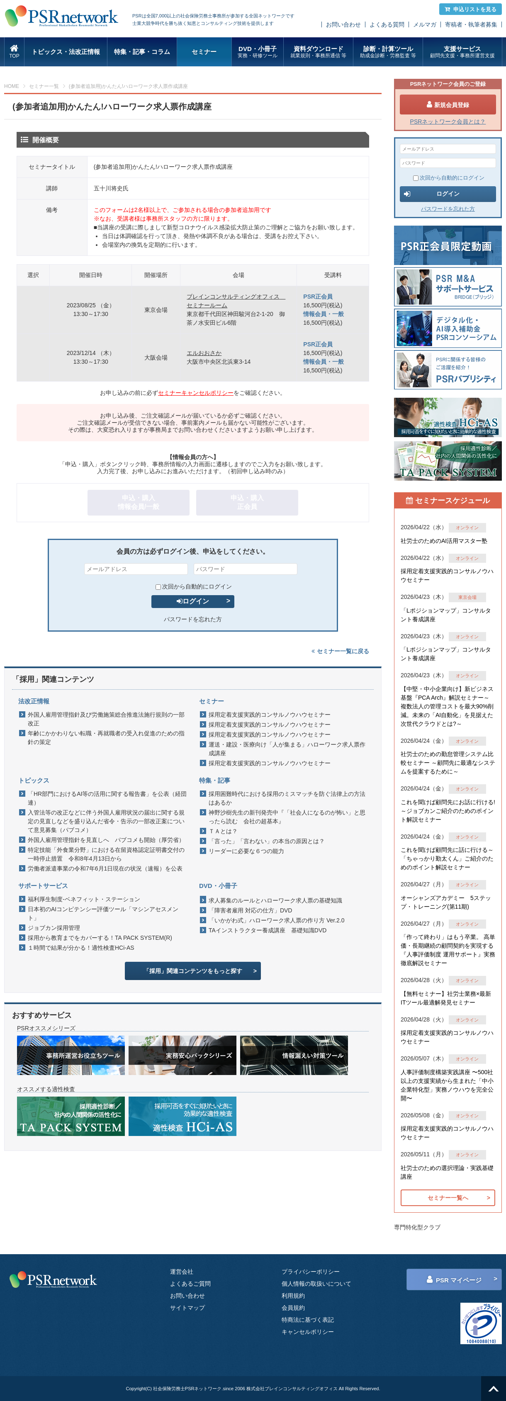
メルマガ (424, 24)
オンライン (467, 527)
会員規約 (293, 1307)
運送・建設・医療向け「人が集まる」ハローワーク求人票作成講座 (287, 748)
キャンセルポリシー (308, 1331)
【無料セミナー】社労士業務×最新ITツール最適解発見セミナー (446, 998)
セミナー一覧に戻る (340, 651)
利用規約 (293, 1295)
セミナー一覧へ (448, 1197)
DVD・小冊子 (258, 52)
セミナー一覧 (44, 86)
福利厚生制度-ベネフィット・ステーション (84, 899)
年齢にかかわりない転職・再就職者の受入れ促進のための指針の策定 (106, 737)
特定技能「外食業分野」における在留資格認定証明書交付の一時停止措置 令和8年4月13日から (106, 854)
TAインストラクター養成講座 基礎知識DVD (267, 930)
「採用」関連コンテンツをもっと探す (193, 971)
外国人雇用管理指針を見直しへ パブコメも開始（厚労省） (106, 840)
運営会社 (181, 1271)
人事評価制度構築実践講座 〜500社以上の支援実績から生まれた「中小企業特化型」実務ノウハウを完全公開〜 (447, 1085)
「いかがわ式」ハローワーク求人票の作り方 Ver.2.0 (276, 920)
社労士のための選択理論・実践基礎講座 (447, 1172)
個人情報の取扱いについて (316, 1283)
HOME (11, 86)
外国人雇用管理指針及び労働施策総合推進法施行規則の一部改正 (106, 719)
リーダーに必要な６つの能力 (246, 851)
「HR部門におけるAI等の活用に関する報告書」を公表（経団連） (107, 798)
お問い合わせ (343, 24)
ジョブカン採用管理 (54, 927)
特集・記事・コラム (142, 51)
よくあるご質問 (190, 1283)
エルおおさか (204, 353)
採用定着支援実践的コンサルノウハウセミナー (270, 714)
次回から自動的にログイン (194, 586)
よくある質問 (387, 24)
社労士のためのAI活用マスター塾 (444, 541)
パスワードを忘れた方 (193, 619)
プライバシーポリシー (311, 1271)
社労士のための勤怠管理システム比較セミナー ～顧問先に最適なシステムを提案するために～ (448, 763)
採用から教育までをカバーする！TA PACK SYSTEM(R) (100, 937)
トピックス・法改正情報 (66, 51)
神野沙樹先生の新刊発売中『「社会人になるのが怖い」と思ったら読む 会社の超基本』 (287, 817)
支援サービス (462, 52)
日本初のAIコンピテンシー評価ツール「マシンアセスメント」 (103, 913)
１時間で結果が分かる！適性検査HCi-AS (81, 947)
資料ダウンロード (318, 52)
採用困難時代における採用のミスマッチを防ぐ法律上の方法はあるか (287, 798)
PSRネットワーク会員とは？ (448, 121)
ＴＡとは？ (223, 831)
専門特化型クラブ (417, 1227)
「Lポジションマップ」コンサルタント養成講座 (446, 615)
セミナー (204, 51)
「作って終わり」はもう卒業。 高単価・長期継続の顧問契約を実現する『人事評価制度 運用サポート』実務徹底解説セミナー (448, 950)
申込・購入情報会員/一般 (138, 502)
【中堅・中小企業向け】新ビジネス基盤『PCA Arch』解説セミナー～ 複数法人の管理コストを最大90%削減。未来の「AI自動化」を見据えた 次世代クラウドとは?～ (447, 706)
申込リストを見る (470, 9)
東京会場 (467, 597)
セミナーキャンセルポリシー (196, 392)
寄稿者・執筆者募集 (471, 24)
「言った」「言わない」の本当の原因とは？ (267, 841)
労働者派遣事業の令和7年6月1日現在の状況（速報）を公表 (105, 868)
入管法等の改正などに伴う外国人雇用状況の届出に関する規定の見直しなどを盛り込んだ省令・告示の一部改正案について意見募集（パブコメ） (106, 821)
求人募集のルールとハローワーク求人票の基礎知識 (275, 900)
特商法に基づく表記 (308, 1319)
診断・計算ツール (388, 52)
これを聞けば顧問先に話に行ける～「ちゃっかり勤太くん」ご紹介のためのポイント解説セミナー (447, 858)
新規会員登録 (448, 104)
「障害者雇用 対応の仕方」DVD (250, 910)
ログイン (193, 601)
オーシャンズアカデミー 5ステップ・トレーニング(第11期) (446, 902)
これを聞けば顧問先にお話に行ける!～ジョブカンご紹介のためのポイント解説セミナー (448, 811)
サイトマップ (187, 1307)
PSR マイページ (454, 1279)
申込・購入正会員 (247, 502)
